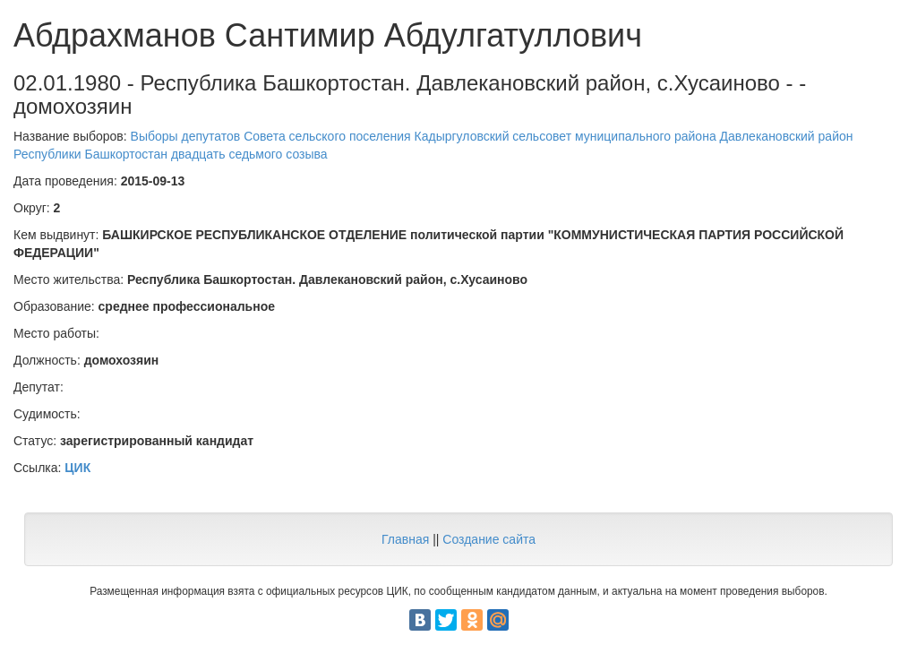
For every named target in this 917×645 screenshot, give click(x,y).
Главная (405, 539)
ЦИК (77, 467)
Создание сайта (489, 539)
